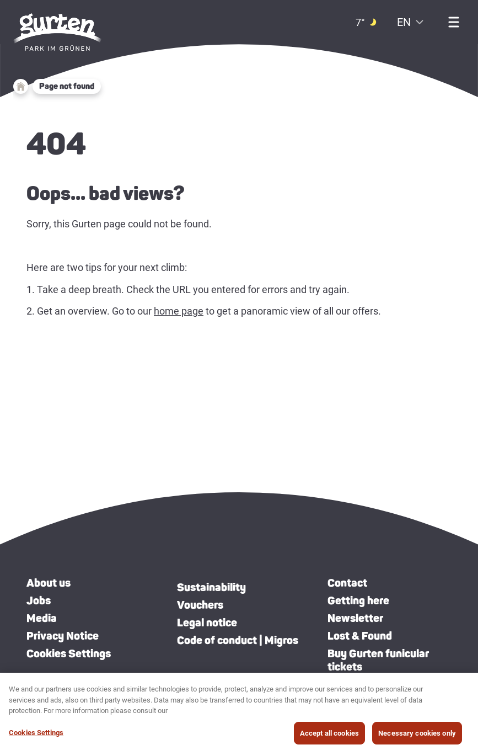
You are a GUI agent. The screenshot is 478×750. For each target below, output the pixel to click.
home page (178, 311)
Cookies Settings (68, 653)
